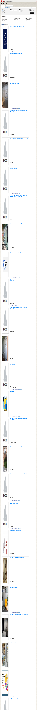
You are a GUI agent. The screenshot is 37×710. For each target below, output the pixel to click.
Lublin (19, 193)
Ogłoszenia (6, 7)
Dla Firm (3, 18)
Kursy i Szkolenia (4, 19)
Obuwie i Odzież (16, 19)
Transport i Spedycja (15, 165)
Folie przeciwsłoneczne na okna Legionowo (17, 446)
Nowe (3, 11)
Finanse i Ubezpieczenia (17, 18)
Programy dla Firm (16, 20)
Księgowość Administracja (28, 18)
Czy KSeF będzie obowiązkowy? (15, 252)
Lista (3, 24)
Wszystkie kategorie (33, 7)
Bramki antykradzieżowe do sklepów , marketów (18, 642)
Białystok (18, 416)
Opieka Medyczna (27, 19)
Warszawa (18, 51)
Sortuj (28, 24)
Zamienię (21, 11)
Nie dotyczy (21, 12)
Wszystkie (3, 10)
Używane (3, 12)
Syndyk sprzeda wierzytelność (15, 530)
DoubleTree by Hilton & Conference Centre (17, 26)
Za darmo (21, 10)
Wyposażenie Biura (14, 108)
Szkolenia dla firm (27, 20)
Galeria (7, 24)
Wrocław (19, 165)
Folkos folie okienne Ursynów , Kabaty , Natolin (18, 335)
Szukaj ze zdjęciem (31, 10)
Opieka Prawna (4, 20)
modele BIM (12, 391)
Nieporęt (19, 500)
